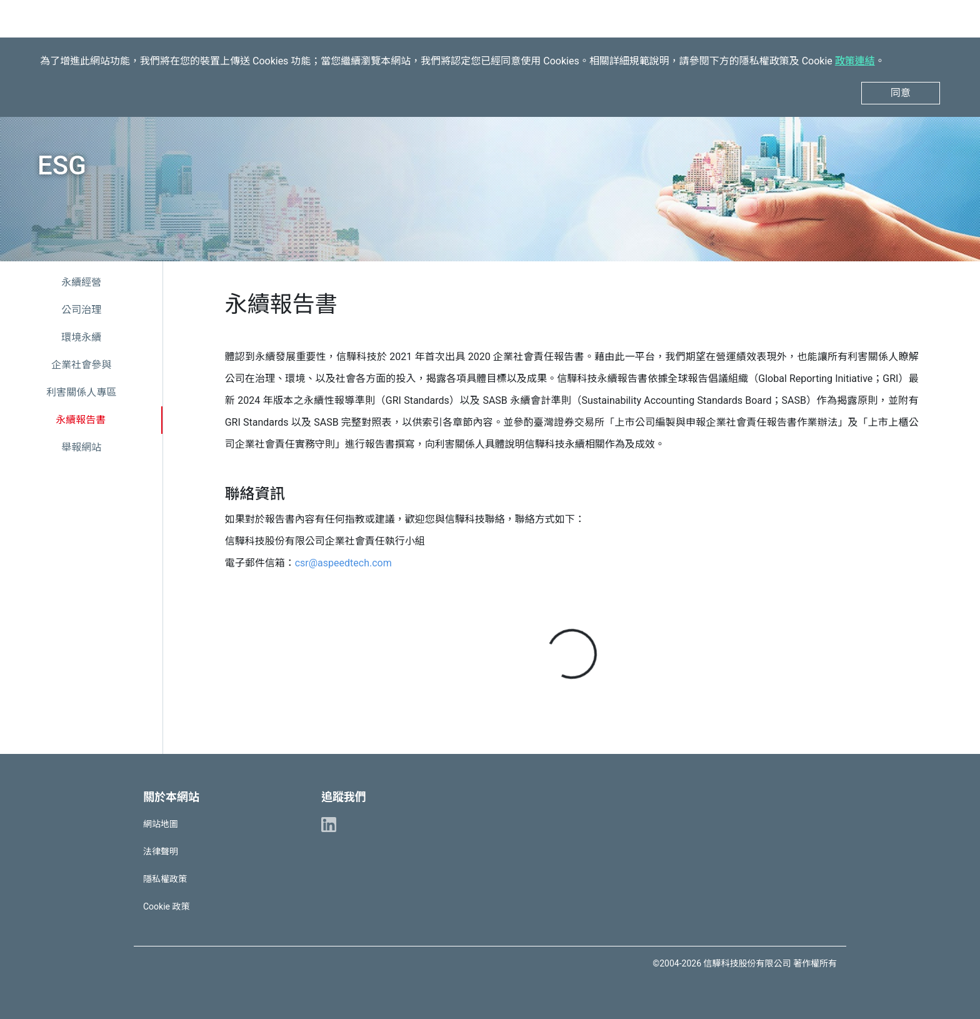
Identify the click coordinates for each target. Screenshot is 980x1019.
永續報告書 (81, 420)
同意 (901, 93)
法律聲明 (160, 851)
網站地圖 (160, 824)
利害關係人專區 (81, 392)
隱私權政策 (165, 879)
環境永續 (81, 337)
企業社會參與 (81, 365)
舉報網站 (81, 447)
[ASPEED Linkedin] (328, 824)
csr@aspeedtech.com (343, 563)
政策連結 (855, 61)
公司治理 (81, 310)
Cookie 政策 (166, 906)
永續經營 (81, 282)
